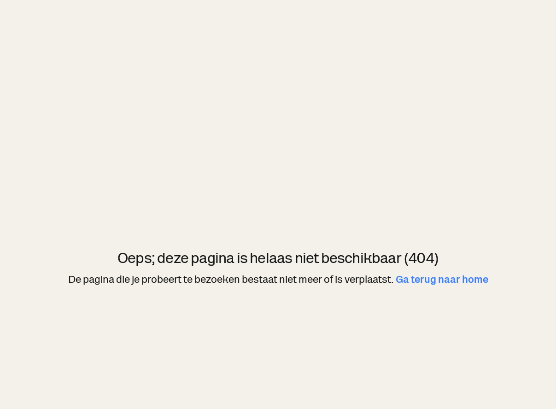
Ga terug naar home (442, 279)
